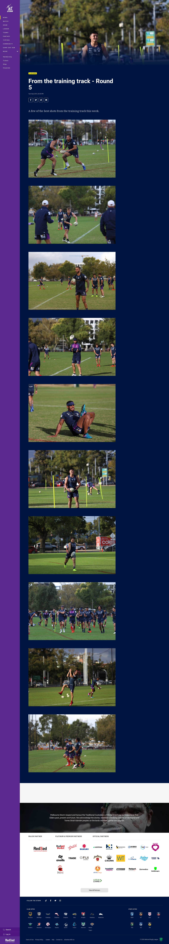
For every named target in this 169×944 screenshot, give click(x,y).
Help (53, 939)
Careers (48, 939)
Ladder (6, 29)
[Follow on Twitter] (55, 901)
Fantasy (6, 36)
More (10, 51)
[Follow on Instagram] (60, 901)
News (5, 17)
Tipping (6, 40)
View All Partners (94, 890)
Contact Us (59, 939)
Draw (5, 25)
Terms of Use (30, 939)
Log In (6, 934)
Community (8, 44)
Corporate (6, 68)
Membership (7, 57)
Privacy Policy (39, 939)
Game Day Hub (9, 47)
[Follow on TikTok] (46, 901)
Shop (5, 64)
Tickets (5, 60)
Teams (6, 32)
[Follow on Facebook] (51, 901)
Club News (32, 73)
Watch (6, 21)
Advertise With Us (69, 939)
